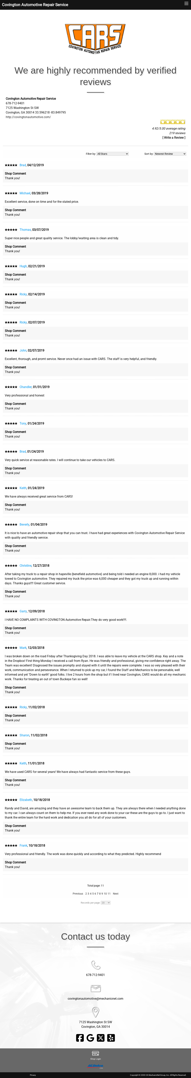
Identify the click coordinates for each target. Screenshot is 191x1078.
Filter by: (107, 154)
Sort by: (165, 154)
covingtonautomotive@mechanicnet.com (95, 998)
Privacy (33, 1075)
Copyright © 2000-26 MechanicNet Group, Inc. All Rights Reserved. (158, 1075)
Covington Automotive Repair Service (35, 4)
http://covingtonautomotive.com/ (28, 117)
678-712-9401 (95, 975)
